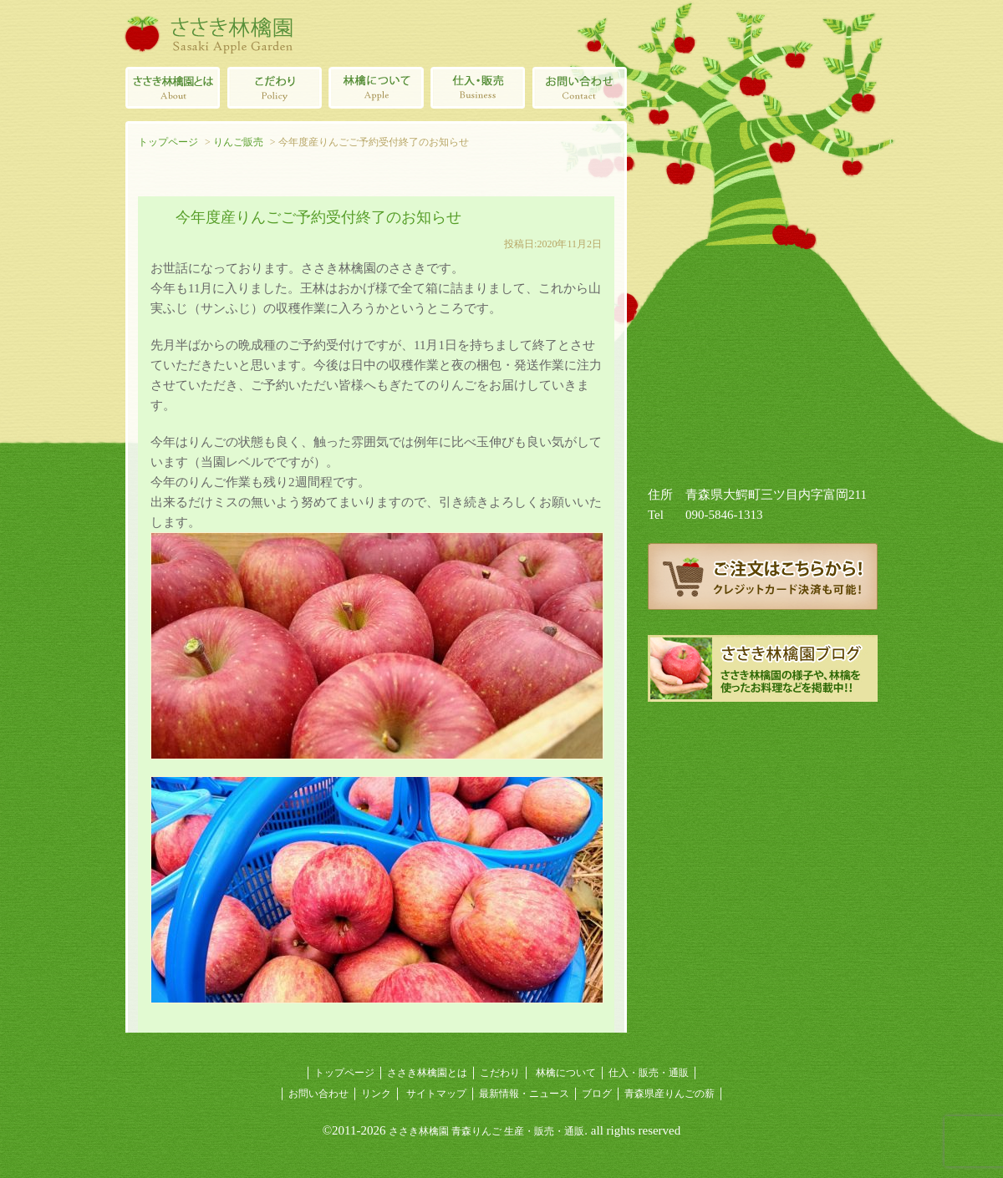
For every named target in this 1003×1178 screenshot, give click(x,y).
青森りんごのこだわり (274, 88)
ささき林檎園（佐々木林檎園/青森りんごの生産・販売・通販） (209, 33)
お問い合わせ (318, 1093)
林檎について (376, 88)
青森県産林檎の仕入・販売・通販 (478, 88)
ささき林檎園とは (172, 88)
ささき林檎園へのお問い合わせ (580, 88)
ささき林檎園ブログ (763, 668)
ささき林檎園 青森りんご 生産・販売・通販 (486, 1131)
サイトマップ (436, 1093)
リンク (376, 1093)
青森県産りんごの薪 (763, 743)
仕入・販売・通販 (648, 1073)
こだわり (500, 1073)
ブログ (597, 1093)
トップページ (168, 142)
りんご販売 (238, 142)
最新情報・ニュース (524, 1093)
